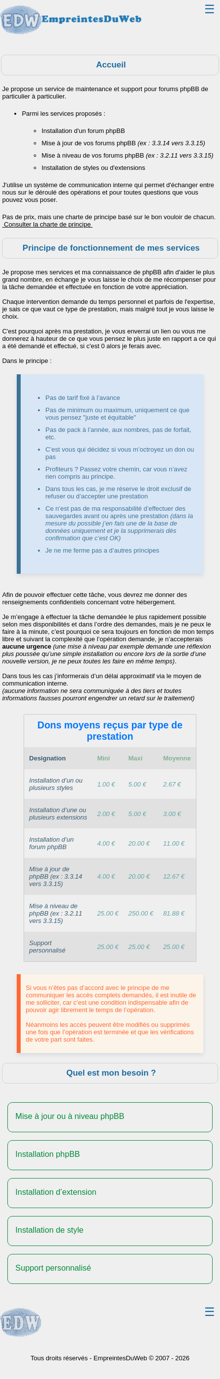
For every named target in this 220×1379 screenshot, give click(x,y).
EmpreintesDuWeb (120, 1358)
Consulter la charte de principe (47, 224)
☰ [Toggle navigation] (209, 9)
